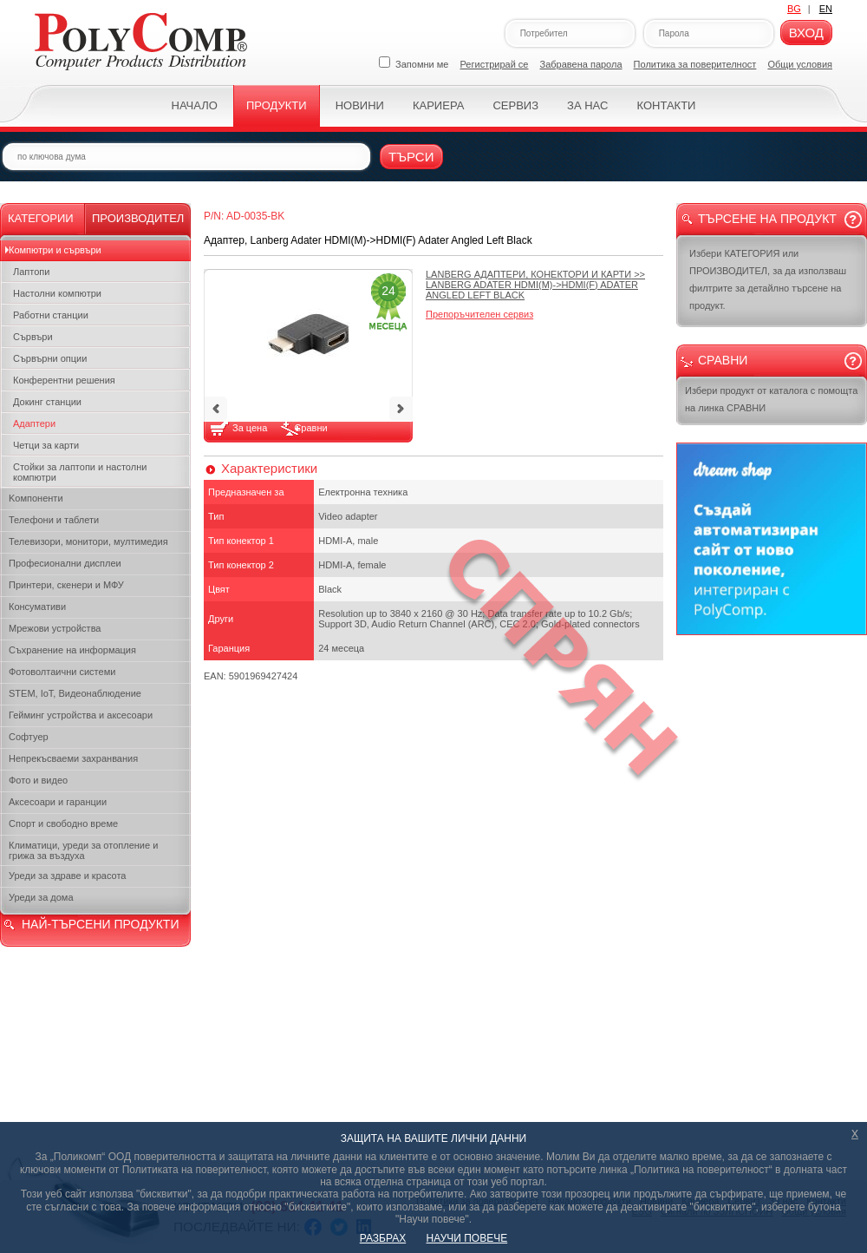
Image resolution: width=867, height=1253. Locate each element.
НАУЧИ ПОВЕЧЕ (467, 1238)
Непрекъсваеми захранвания (73, 758)
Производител (138, 218)
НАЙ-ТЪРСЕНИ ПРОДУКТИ (100, 924)
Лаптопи (31, 271)
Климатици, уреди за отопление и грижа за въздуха (83, 850)
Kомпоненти (36, 498)
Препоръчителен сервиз (479, 314)
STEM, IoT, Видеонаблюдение (75, 693)
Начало (195, 105)
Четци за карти (46, 445)
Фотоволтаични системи (62, 671)
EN (825, 8)
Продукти (276, 105)
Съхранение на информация (72, 650)
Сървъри (33, 336)
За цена (251, 428)
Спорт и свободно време (63, 823)
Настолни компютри (57, 293)
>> (535, 284)
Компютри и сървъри (55, 250)
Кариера (438, 105)
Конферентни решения (64, 380)
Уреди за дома (41, 897)
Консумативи (37, 606)
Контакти (665, 105)
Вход (806, 32)
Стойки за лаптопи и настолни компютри (80, 472)
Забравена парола (581, 64)
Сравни (310, 428)
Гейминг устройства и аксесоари (81, 715)
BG (794, 8)
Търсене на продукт (767, 219)
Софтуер (29, 736)
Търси (411, 156)
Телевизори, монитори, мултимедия (88, 541)
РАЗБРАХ (383, 1238)
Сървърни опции (50, 358)
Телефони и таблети (54, 520)
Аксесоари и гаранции (58, 802)
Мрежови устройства (55, 628)
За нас (587, 105)
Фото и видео (38, 780)
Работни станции (50, 315)
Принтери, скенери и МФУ (66, 585)
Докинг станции (47, 402)
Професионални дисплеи (65, 563)
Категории (41, 218)
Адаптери (34, 423)
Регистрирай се (494, 64)
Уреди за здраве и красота (67, 875)
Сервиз (515, 105)
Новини (360, 105)
